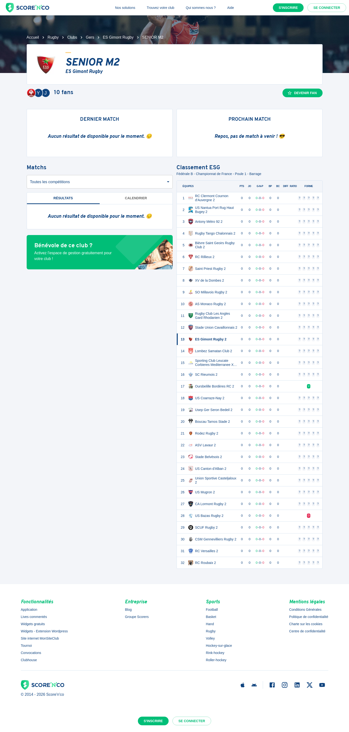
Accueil (33, 37)
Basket (211, 617)
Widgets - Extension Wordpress (44, 631)
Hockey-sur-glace (219, 645)
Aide (230, 8)
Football (212, 609)
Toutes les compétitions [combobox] (50, 182)
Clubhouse (29, 660)
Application (29, 609)
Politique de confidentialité (308, 617)
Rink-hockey (215, 653)
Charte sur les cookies (306, 624)
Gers (90, 37)
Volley (210, 638)
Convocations (31, 653)
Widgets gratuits (33, 624)
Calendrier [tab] (136, 198)
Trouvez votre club (160, 8)
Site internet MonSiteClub (40, 638)
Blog (128, 609)
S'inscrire (288, 8)
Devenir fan (302, 93)
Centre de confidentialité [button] (307, 631)
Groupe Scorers (137, 617)
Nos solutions (125, 8)
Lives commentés (34, 617)
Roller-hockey (216, 660)
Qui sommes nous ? (201, 8)
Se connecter (326, 8)
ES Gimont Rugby (118, 37)
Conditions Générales (305, 609)
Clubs (72, 37)
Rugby (53, 37)
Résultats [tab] (63, 198)
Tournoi (26, 645)
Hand (210, 624)
